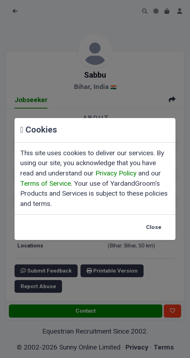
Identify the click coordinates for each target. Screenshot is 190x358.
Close (153, 227)
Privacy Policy (115, 173)
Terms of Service (45, 183)
